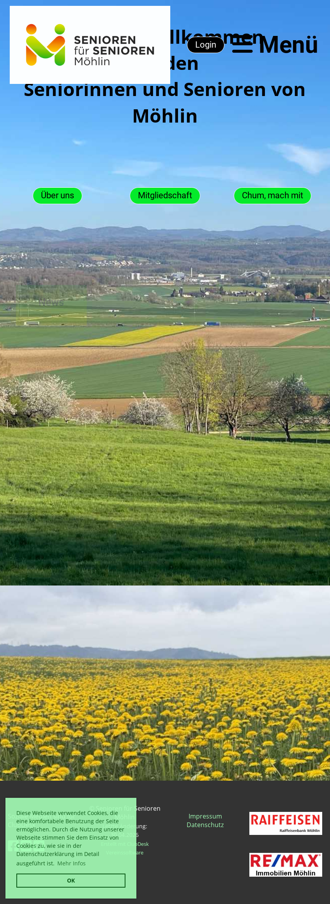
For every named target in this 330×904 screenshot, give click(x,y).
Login (205, 45)
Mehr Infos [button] (71, 863)
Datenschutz (205, 824)
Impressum (205, 816)
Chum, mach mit (272, 195)
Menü (275, 45)
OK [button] (71, 880)
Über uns (57, 195)
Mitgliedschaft (165, 195)
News (46, 302)
